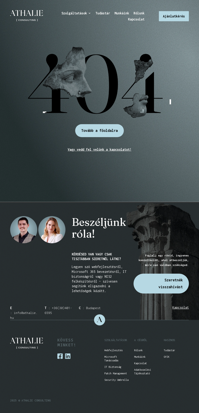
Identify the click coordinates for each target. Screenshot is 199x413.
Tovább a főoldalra (99, 130)
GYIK (166, 356)
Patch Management (115, 373)
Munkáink (121, 13)
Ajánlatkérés (174, 16)
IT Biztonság (112, 366)
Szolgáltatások (74, 13)
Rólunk (139, 13)
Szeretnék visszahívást (170, 283)
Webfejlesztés (113, 350)
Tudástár (102, 13)
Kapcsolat (136, 19)
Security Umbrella (116, 379)
